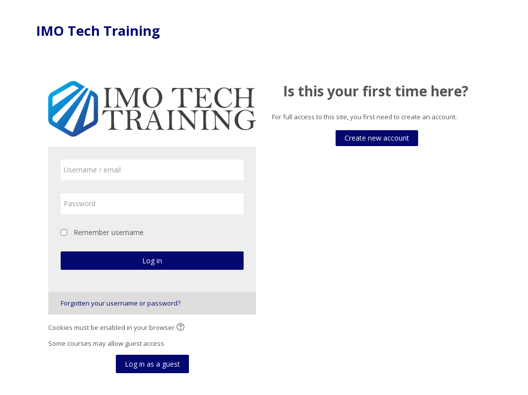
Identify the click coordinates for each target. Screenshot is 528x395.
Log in (152, 260)
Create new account (377, 138)
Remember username (109, 232)
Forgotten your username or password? (120, 303)
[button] (182, 327)
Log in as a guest (152, 364)
